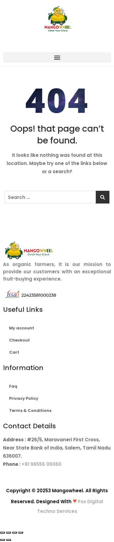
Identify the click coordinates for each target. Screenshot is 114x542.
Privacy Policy (23, 398)
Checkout (19, 340)
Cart (14, 352)
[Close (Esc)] (2, 533)
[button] (57, 57)
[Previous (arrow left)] (2, 540)
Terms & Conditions (30, 410)
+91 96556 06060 (41, 464)
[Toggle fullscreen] (14, 533)
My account (21, 328)
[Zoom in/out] (20, 533)
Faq (13, 386)
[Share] (8, 533)
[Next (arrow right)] (8, 540)
